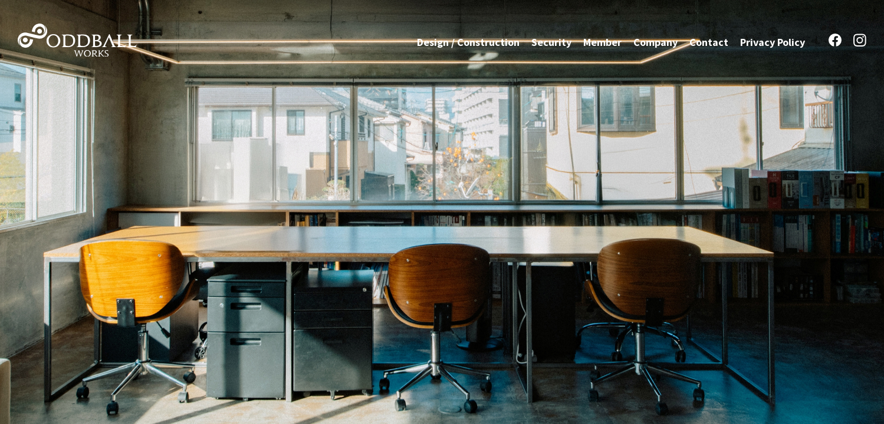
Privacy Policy (772, 42)
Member (602, 42)
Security (551, 42)
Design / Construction (468, 42)
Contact (708, 42)
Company (655, 42)
